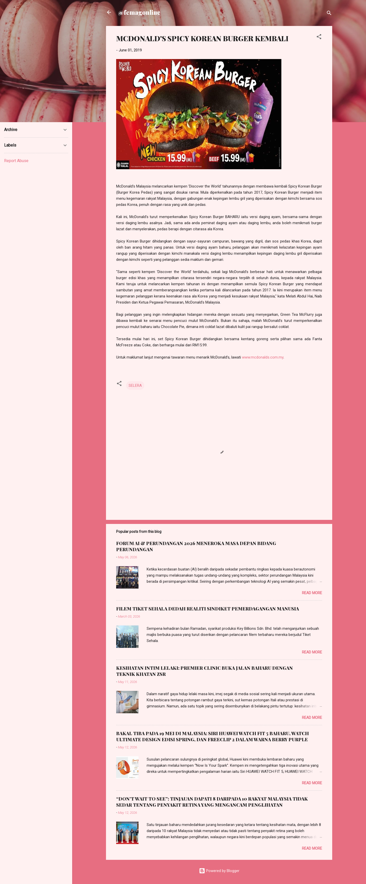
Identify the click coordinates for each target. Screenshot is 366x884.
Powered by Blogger (219, 870)
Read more (312, 593)
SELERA (135, 385)
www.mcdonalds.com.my (262, 357)
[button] (319, 37)
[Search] (329, 14)
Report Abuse (16, 160)
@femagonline (139, 12)
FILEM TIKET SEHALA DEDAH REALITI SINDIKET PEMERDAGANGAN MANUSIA (207, 609)
